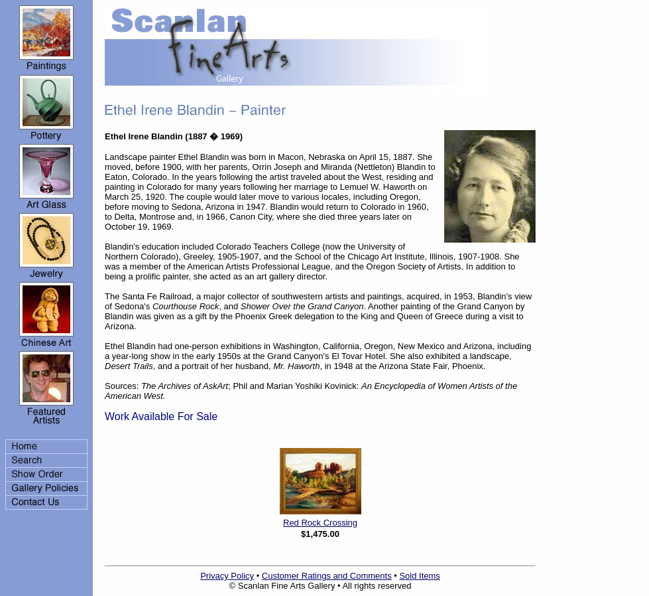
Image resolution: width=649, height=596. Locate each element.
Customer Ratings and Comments (327, 576)
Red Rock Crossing (320, 523)
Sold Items (419, 576)
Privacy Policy (227, 576)
